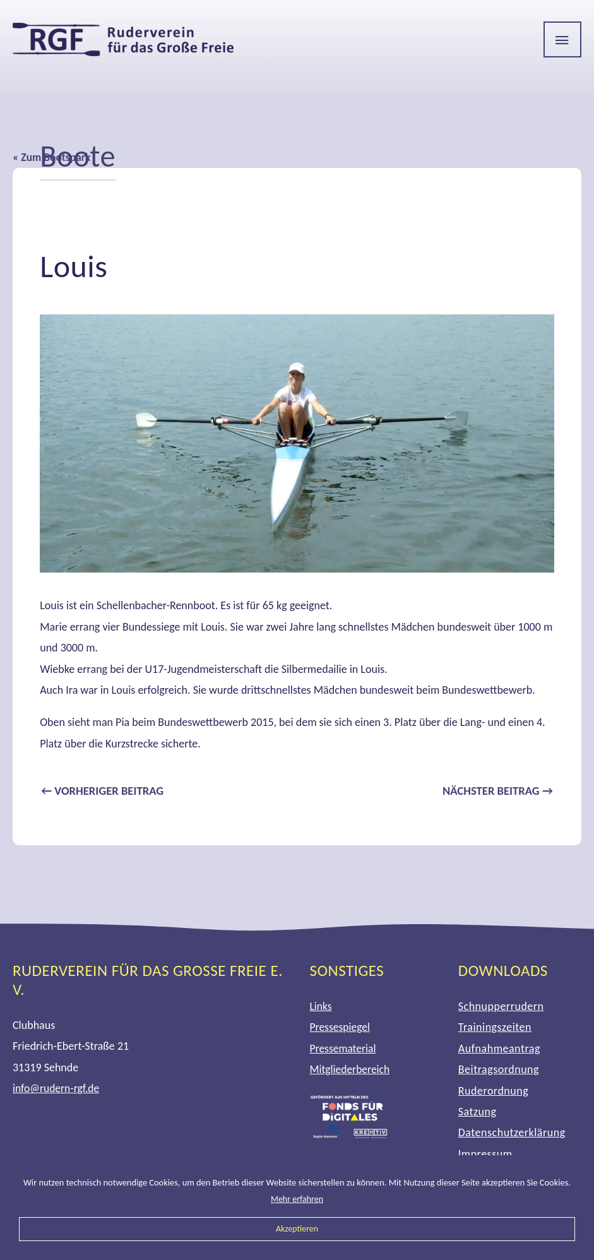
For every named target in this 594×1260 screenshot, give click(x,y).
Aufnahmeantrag (499, 1049)
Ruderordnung (493, 1091)
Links (321, 1007)
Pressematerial (344, 1049)
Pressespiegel (341, 1028)
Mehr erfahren (297, 1198)
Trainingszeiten (495, 1028)
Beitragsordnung (498, 1070)
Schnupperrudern (501, 1007)
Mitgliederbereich (351, 1070)
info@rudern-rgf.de (57, 1089)
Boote (79, 155)
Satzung (477, 1112)
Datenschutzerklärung (512, 1134)
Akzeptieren (297, 1228)
